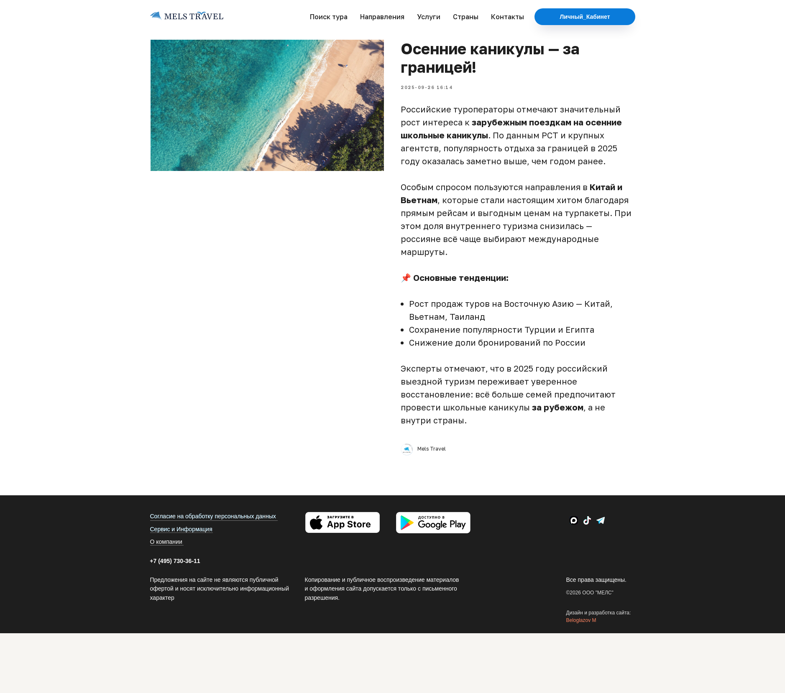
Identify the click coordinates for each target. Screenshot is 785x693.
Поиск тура (329, 17)
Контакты (507, 17)
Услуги (428, 17)
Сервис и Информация (181, 529)
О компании (166, 541)
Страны (465, 17)
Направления (382, 17)
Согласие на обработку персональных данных (213, 516)
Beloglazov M (581, 620)
